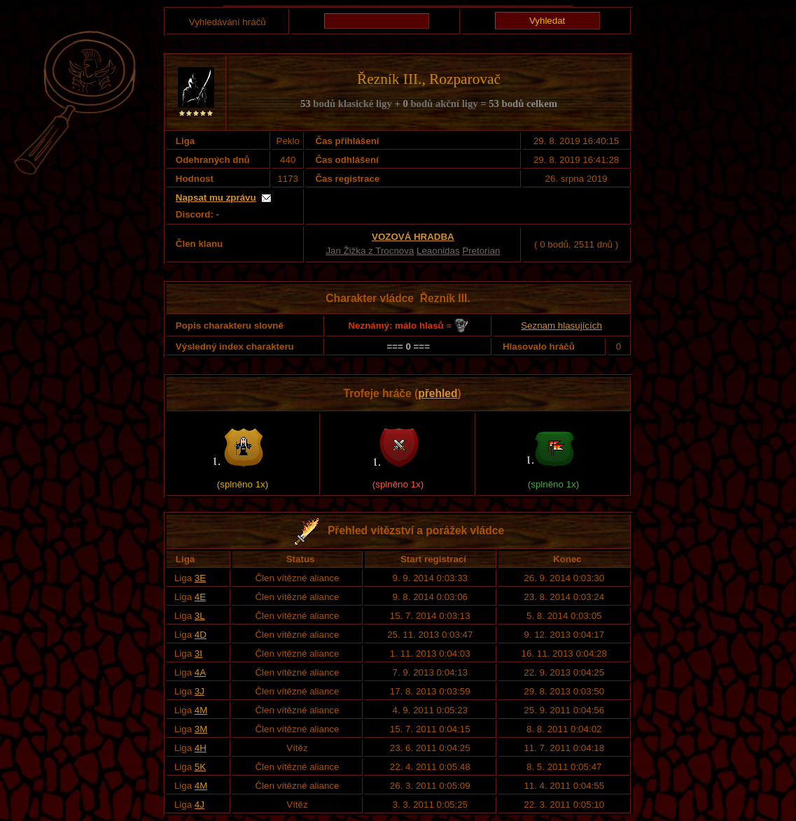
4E (200, 597)
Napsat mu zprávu (216, 197)
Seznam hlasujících (561, 325)
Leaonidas (438, 250)
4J (199, 804)
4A (200, 672)
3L (200, 616)
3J (199, 691)
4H (201, 748)
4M (201, 710)
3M (201, 729)
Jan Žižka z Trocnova (370, 250)
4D (201, 634)
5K (200, 767)
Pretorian (481, 250)
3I (198, 653)
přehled (437, 393)
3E (200, 578)
